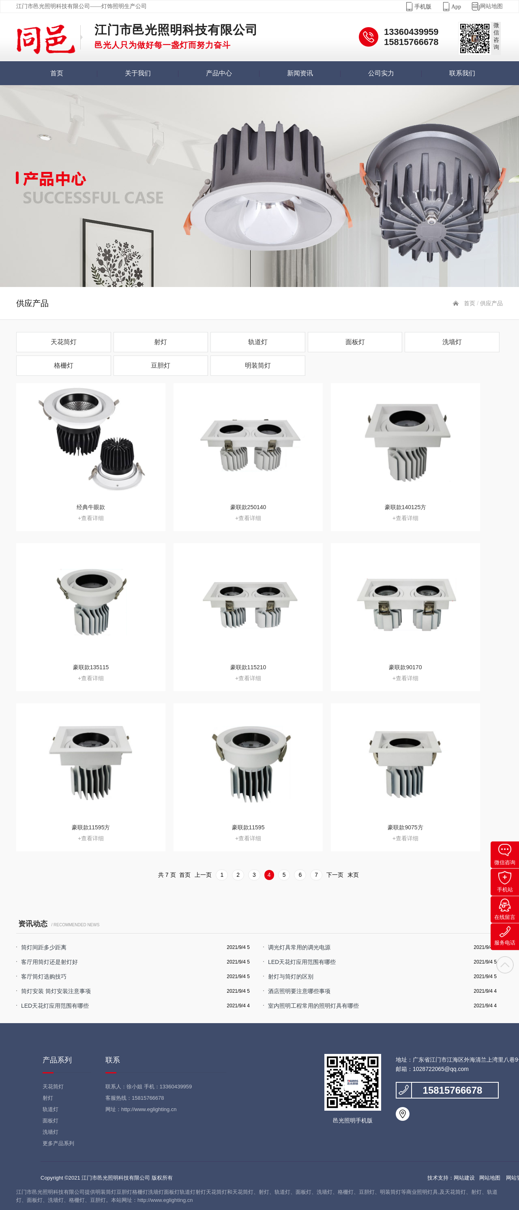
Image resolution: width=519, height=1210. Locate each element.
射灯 (160, 341)
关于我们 (138, 73)
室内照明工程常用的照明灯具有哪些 (313, 1005)
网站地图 (482, 6)
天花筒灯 (64, 341)
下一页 (334, 875)
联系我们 (462, 73)
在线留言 (504, 909)
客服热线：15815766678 (134, 1098)
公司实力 (381, 73)
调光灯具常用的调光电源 (299, 947)
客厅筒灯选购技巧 (43, 976)
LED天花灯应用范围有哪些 (302, 962)
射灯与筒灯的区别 (290, 976)
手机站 (505, 882)
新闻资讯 (300, 73)
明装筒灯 (258, 365)
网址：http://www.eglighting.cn (141, 1109)
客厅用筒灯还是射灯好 (49, 962)
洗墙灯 (452, 341)
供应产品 (491, 303)
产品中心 (219, 73)
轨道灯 (258, 341)
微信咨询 (504, 854)
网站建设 (464, 1178)
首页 (56, 73)
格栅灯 (63, 365)
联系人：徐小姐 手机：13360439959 (148, 1087)
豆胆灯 (160, 365)
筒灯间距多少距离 (43, 947)
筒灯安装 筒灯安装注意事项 (56, 991)
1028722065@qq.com (441, 1069)
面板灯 (355, 341)
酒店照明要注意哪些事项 (299, 991)
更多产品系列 (58, 1143)
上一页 (203, 875)
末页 (353, 875)
